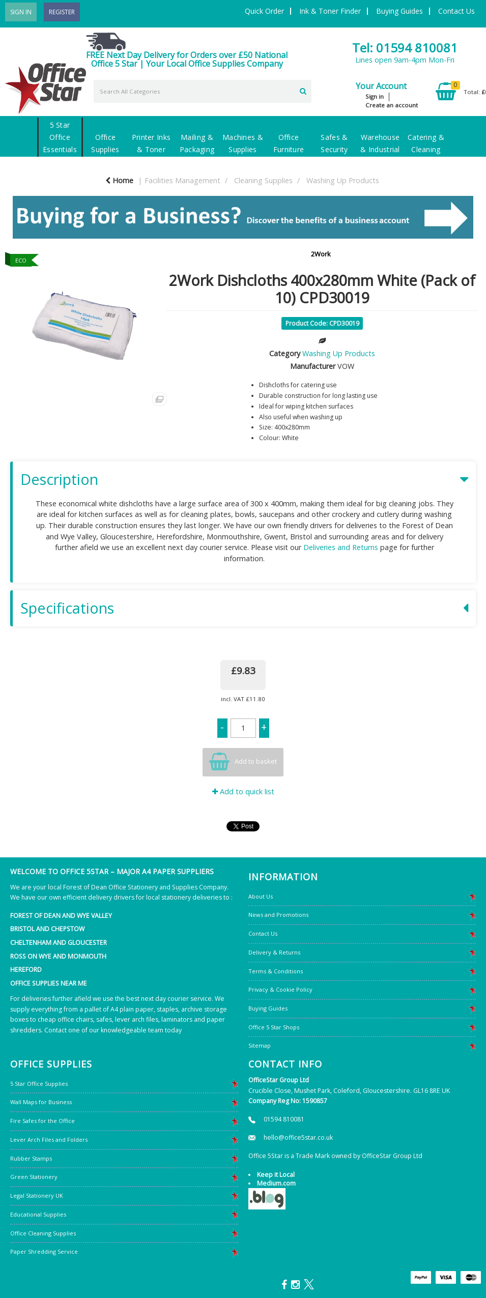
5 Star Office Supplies (39, 1083)
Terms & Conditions (275, 971)
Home (119, 180)
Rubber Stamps (31, 1158)
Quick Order (264, 11)
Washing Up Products (342, 180)
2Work (321, 253)
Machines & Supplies (242, 143)
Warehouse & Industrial (379, 143)
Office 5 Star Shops (273, 1027)
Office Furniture (288, 143)
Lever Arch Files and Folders (49, 1139)
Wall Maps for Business (41, 1102)
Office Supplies (105, 143)
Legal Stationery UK (36, 1195)
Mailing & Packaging (197, 143)
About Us (260, 896)
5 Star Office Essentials (60, 137)
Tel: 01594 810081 (405, 47)
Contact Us (456, 11)
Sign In (21, 12)
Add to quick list (243, 791)
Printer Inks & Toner (151, 143)
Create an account (391, 105)
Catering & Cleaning (426, 143)
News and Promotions (278, 914)
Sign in (374, 96)
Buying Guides (399, 11)
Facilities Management (182, 180)
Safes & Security (334, 143)
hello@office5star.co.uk (298, 1137)
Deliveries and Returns (340, 547)
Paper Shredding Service (44, 1251)
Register (62, 12)
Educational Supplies (38, 1214)
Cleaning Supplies (263, 180)
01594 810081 (284, 1119)
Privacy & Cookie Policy (280, 989)
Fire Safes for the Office (42, 1120)
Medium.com (276, 1183)
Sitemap (259, 1045)
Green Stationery (34, 1176)
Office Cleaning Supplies (43, 1233)
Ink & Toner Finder (330, 11)
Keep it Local (276, 1174)
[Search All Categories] (202, 91)
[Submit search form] (303, 90)
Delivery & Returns (274, 952)
